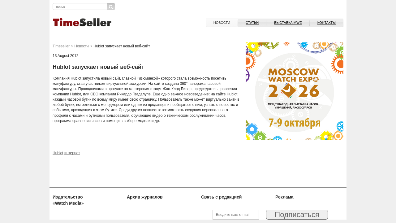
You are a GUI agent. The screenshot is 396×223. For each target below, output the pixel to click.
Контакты (326, 22)
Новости (221, 22)
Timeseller (61, 46)
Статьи (252, 22)
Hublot (58, 153)
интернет (72, 153)
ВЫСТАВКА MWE (288, 22)
